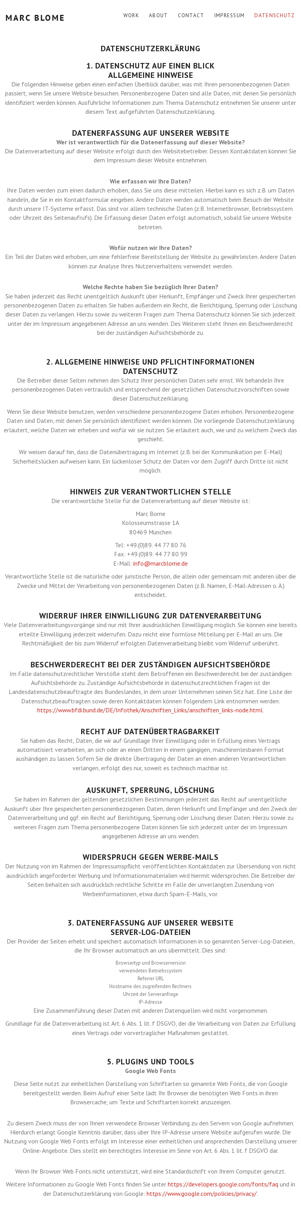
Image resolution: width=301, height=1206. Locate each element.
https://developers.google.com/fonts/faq (223, 1184)
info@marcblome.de (160, 563)
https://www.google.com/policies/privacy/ (202, 1193)
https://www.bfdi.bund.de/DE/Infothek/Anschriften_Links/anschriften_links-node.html (150, 710)
